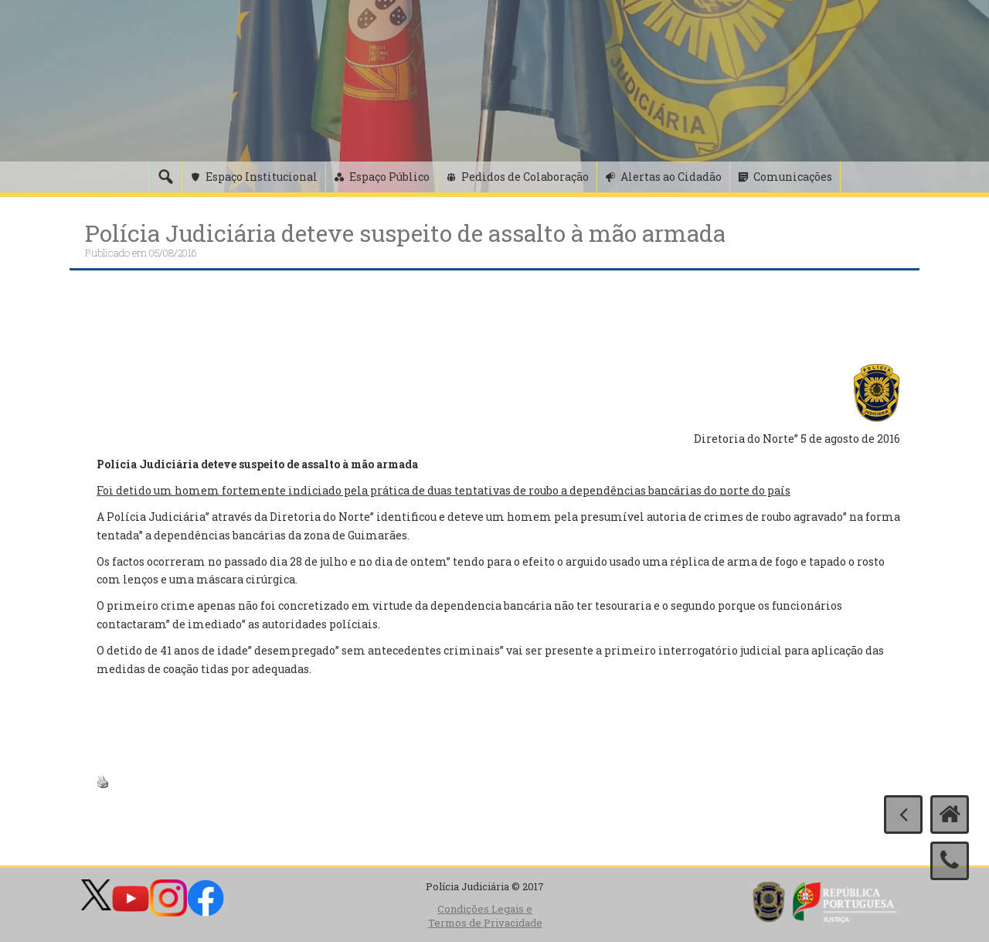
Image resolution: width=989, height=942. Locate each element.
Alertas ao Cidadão (671, 176)
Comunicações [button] (792, 176)
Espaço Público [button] (389, 176)
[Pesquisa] (165, 177)
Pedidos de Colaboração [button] (525, 176)
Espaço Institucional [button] (262, 176)
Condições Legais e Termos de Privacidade (485, 916)
